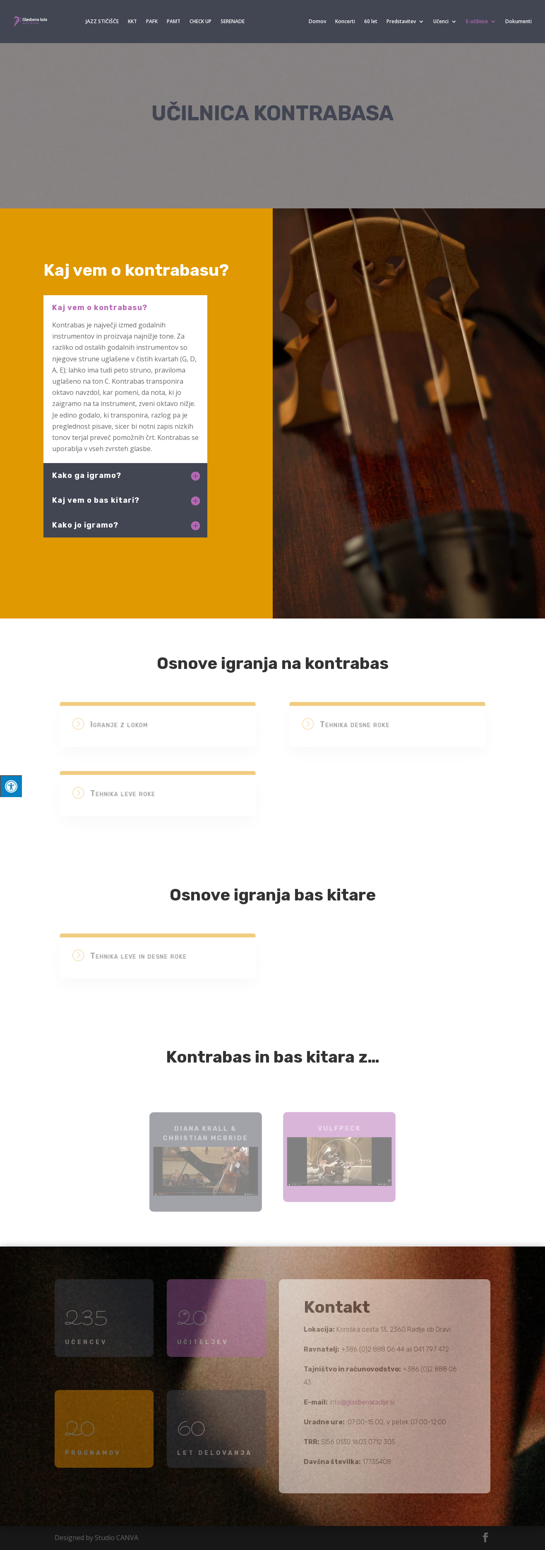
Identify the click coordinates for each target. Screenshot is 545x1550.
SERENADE (233, 22)
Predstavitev (401, 22)
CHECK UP (200, 22)
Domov (317, 22)
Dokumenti (518, 22)
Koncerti (345, 22)
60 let (370, 22)
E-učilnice (477, 22)
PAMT (173, 22)
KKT (132, 22)
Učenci (441, 22)
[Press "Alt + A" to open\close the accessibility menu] (11, 786)
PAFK (152, 22)
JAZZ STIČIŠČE (102, 22)
